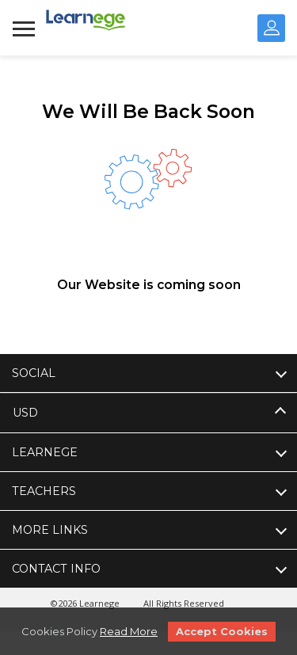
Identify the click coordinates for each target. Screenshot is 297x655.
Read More (129, 631)
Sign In (271, 27)
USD (25, 413)
